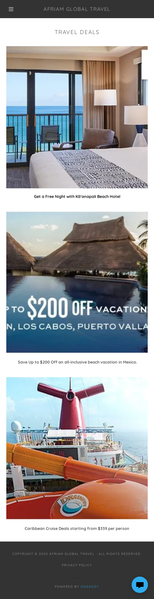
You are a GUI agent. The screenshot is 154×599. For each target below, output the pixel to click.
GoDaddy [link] (90, 586)
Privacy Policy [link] (77, 565)
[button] (13, 9)
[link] (77, 9)
